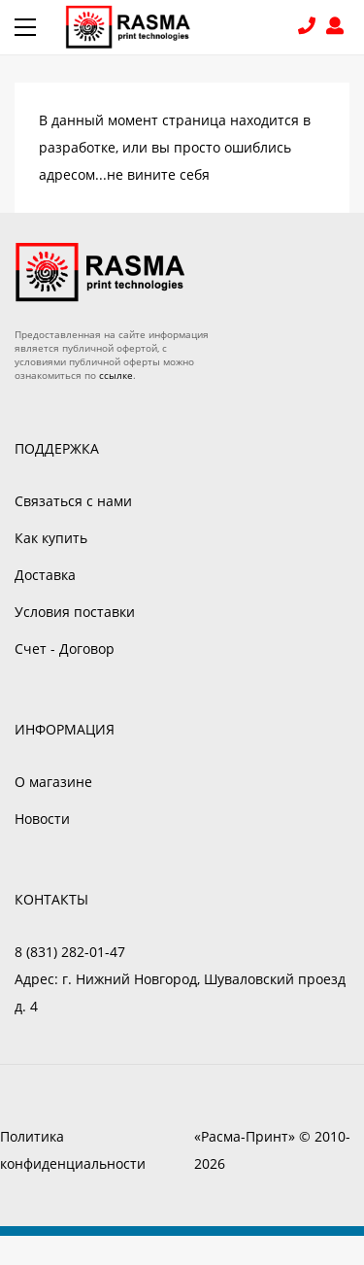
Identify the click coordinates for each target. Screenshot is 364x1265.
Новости (42, 818)
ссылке (116, 375)
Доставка (45, 574)
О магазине (53, 781)
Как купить (51, 538)
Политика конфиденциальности (73, 1150)
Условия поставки (75, 611)
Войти (337, 27)
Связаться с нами (73, 501)
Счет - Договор (65, 648)
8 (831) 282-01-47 (309, 27)
